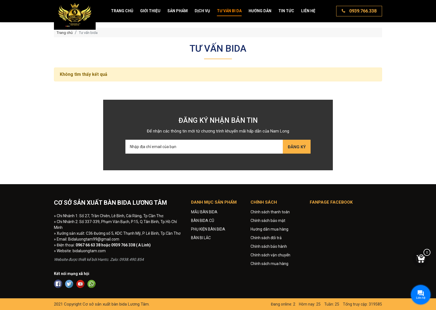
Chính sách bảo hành (269, 246)
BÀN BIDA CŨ (202, 220)
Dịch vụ (202, 11)
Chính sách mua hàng (269, 263)
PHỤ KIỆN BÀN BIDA (208, 229)
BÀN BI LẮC (201, 238)
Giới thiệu (150, 11)
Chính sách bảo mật (268, 220)
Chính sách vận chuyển (270, 255)
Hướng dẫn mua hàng (269, 229)
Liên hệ (308, 11)
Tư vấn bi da (229, 11)
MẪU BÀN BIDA (204, 212)
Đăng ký (297, 146)
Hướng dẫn (260, 11)
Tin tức (286, 11)
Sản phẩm (177, 11)
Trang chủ (122, 11)
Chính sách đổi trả (266, 238)
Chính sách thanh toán (270, 212)
